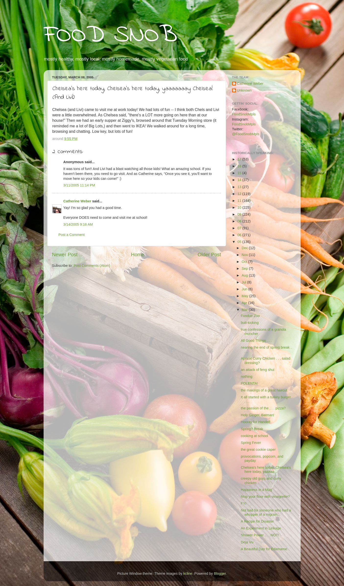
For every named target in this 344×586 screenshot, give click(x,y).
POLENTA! (249, 383)
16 (239, 166)
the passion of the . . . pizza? (263, 408)
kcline (187, 573)
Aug (245, 275)
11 (239, 201)
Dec (245, 248)
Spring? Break (252, 429)
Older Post (209, 254)
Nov (245, 255)
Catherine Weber (77, 201)
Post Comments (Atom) (92, 266)
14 (239, 180)
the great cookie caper (258, 450)
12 (239, 194)
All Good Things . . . (256, 340)
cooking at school (254, 436)
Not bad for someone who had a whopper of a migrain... (266, 512)
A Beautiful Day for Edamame (264, 549)
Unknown (244, 90)
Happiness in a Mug (256, 490)
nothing (246, 376)
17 (239, 159)
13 (239, 187)
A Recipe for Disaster (257, 521)
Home (137, 254)
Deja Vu (247, 542)
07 (239, 228)
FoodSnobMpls (244, 114)
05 (239, 242)
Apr (245, 303)
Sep (245, 268)
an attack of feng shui (257, 370)
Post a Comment (72, 235)
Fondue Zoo (250, 316)
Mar (245, 310)
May (245, 296)
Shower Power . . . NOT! (260, 535)
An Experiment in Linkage (261, 528)
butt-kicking (250, 323)
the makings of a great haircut (264, 390)
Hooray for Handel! (255, 422)
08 (239, 221)
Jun (245, 289)
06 (239, 235)
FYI (243, 503)
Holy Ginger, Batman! (257, 415)
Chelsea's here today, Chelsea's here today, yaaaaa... (266, 469)
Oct (245, 262)
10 (239, 207)
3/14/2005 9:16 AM (78, 224)
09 (239, 214)
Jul (244, 282)
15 (239, 173)
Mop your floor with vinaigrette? (265, 497)
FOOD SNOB (110, 35)
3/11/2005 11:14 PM (79, 185)
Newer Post (65, 254)
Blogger (220, 573)
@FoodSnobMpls (245, 134)
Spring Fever (251, 443)
